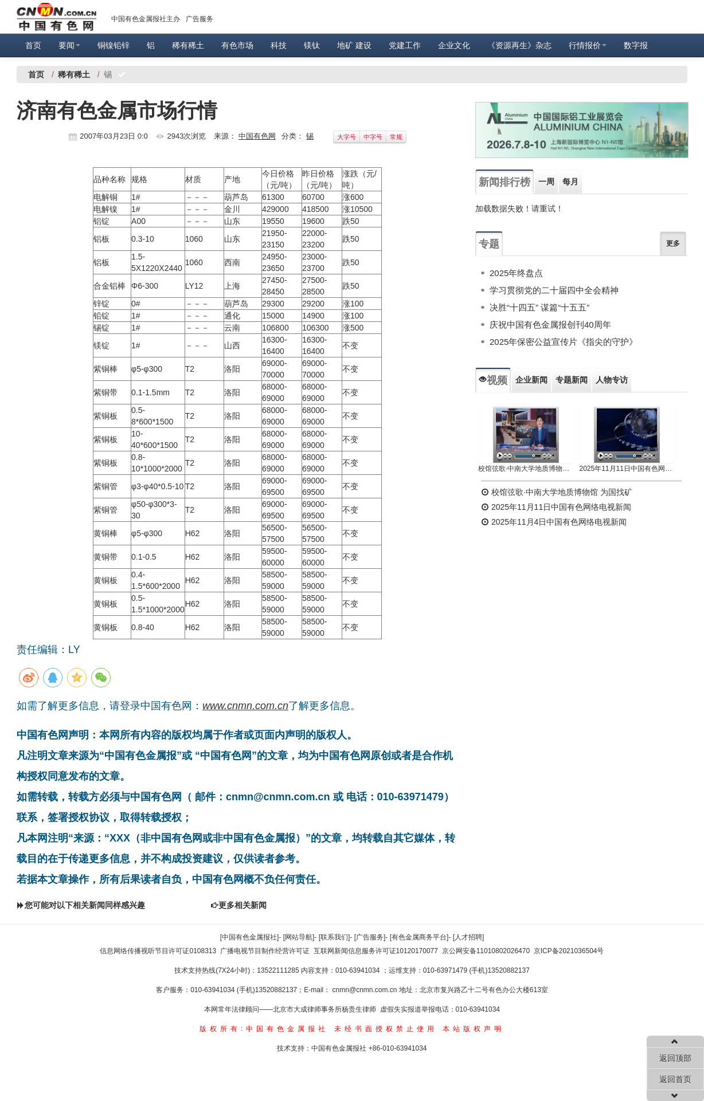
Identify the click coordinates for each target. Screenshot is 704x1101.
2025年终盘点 (516, 273)
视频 (493, 380)
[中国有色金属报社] (249, 937)
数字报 (636, 45)
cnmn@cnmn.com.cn (366, 990)
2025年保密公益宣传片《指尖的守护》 (563, 342)
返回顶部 (675, 1058)
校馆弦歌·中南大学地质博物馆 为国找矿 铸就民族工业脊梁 (526, 469)
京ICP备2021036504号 (569, 951)
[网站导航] (299, 937)
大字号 (346, 136)
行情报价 (588, 45)
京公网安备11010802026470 (486, 951)
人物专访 (612, 379)
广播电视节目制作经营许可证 (265, 951)
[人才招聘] (468, 937)
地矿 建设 (354, 45)
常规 (396, 136)
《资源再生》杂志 (519, 45)
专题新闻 (572, 379)
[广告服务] (370, 937)
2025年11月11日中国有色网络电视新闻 (627, 469)
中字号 (372, 136)
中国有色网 (257, 136)
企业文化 (454, 45)
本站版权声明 (473, 1029)
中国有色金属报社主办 (145, 19)
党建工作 (405, 45)
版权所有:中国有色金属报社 (264, 1029)
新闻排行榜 (504, 182)
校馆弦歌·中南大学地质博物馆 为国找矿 (556, 492)
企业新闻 (531, 379)
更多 (673, 243)
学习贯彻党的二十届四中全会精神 (554, 290)
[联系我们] (334, 937)
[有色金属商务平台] (419, 937)
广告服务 (199, 19)
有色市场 (237, 45)
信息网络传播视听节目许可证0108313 (158, 951)
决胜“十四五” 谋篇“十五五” (539, 307)
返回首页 (675, 1079)
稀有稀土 (188, 45)
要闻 (69, 45)
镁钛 (312, 45)
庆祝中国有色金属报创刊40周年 (550, 324)
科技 (279, 45)
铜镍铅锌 (113, 45)
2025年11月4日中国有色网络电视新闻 (554, 521)
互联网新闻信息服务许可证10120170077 (376, 951)
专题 (489, 244)
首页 (33, 45)
